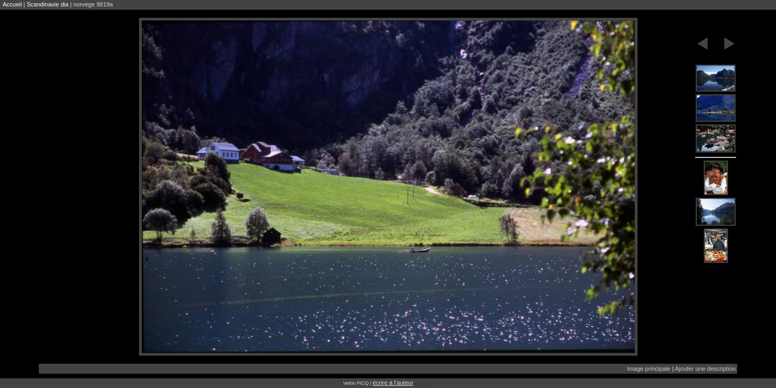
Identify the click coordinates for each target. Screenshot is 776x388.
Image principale (648, 368)
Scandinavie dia (47, 4)
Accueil (12, 4)
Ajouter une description (705, 368)
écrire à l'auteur (393, 382)
